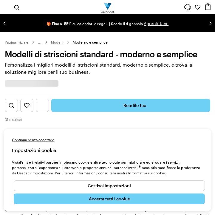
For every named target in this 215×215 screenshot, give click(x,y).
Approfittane (156, 23)
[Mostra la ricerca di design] (11, 105)
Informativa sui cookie (146, 173)
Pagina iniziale (16, 42)
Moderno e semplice (90, 42)
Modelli (57, 42)
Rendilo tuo (130, 105)
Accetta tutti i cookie (109, 198)
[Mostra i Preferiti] (26, 105)
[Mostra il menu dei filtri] (42, 105)
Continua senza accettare (33, 140)
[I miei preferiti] (198, 7)
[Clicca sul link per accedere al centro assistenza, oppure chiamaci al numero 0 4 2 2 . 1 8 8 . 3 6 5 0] (187, 7)
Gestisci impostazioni (109, 185)
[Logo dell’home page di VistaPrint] (107, 7)
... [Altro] (39, 42)
